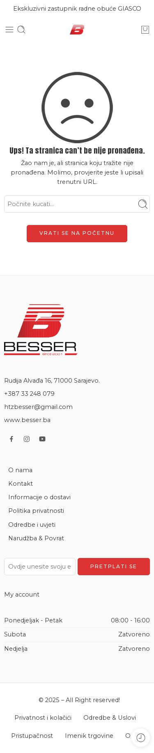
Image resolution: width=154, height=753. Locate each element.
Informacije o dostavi (39, 497)
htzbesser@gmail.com (38, 407)
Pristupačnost (32, 735)
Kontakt (20, 483)
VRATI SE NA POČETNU (77, 233)
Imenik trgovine (89, 735)
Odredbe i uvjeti (31, 524)
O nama (20, 470)
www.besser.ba (27, 420)
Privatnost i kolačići (42, 717)
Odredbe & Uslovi (109, 717)
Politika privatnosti (36, 510)
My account (21, 594)
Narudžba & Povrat (36, 538)
